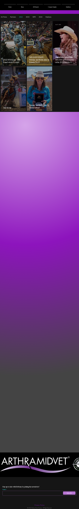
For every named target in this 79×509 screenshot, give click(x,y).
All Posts (4, 17)
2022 (21, 17)
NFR (34, 17)
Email (4, 489)
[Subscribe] (69, 493)
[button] (22, 6)
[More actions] (23, 25)
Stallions (48, 17)
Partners (13, 17)
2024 (40, 17)
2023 (27, 17)
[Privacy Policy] (39, 505)
